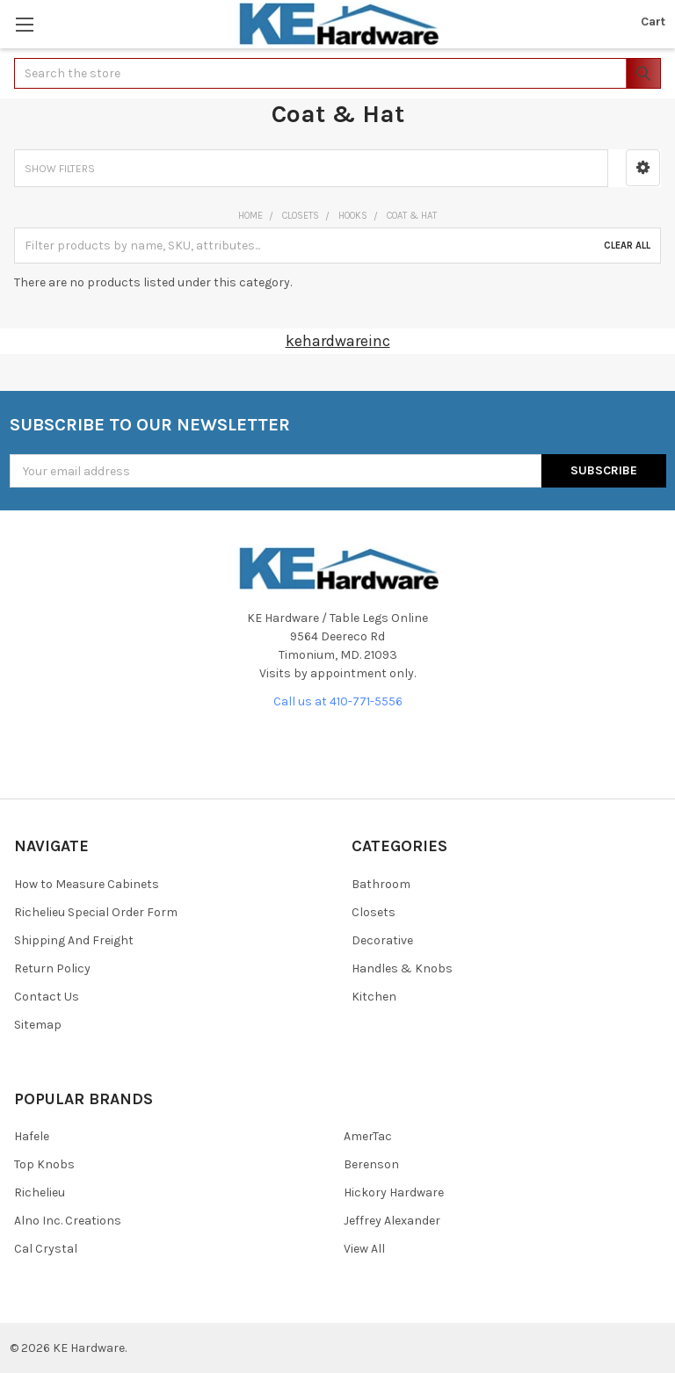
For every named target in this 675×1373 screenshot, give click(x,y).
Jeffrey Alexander (392, 1220)
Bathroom (381, 884)
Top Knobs (44, 1164)
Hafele (31, 1136)
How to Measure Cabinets (86, 884)
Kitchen (374, 996)
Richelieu (39, 1192)
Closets (374, 912)
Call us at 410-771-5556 (338, 701)
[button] (643, 167)
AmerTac (368, 1136)
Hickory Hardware (394, 1192)
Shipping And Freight (74, 940)
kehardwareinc (338, 340)
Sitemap (38, 1024)
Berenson (371, 1164)
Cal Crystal (45, 1248)
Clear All (627, 245)
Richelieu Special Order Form (96, 912)
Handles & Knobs (402, 968)
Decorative (382, 940)
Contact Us (46, 996)
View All (364, 1248)
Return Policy (52, 968)
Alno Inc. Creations (67, 1220)
